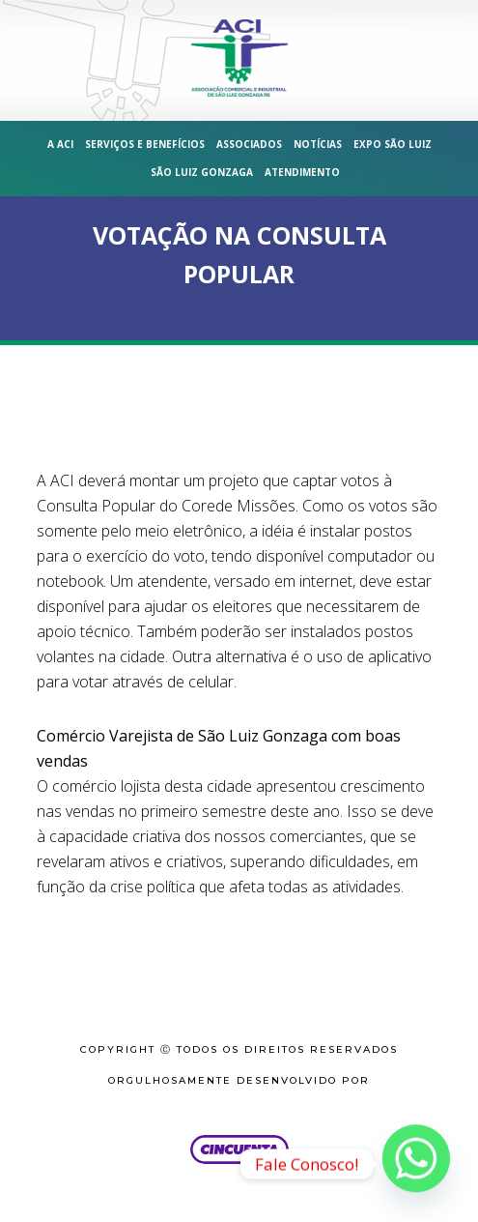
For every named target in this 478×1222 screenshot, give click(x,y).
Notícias (318, 144)
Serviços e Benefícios (145, 144)
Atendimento (302, 172)
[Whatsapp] (416, 1164)
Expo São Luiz (392, 144)
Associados (249, 144)
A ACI (60, 144)
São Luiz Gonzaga (202, 172)
